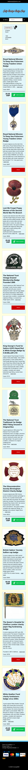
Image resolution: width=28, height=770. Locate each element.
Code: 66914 (6, 446)
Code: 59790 (6, 654)
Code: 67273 (6, 376)
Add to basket (18, 95)
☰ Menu (5, 19)
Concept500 (16, 767)
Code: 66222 (6, 514)
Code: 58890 (6, 724)
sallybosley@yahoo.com (14, 1)
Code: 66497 (6, 164)
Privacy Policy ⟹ (7, 746)
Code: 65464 (6, 577)
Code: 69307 (6, 89)
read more (19, 87)
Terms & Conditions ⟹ (8, 744)
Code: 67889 (6, 302)
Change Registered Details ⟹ (10, 747)
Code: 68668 (6, 236)
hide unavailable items (6, 37)
